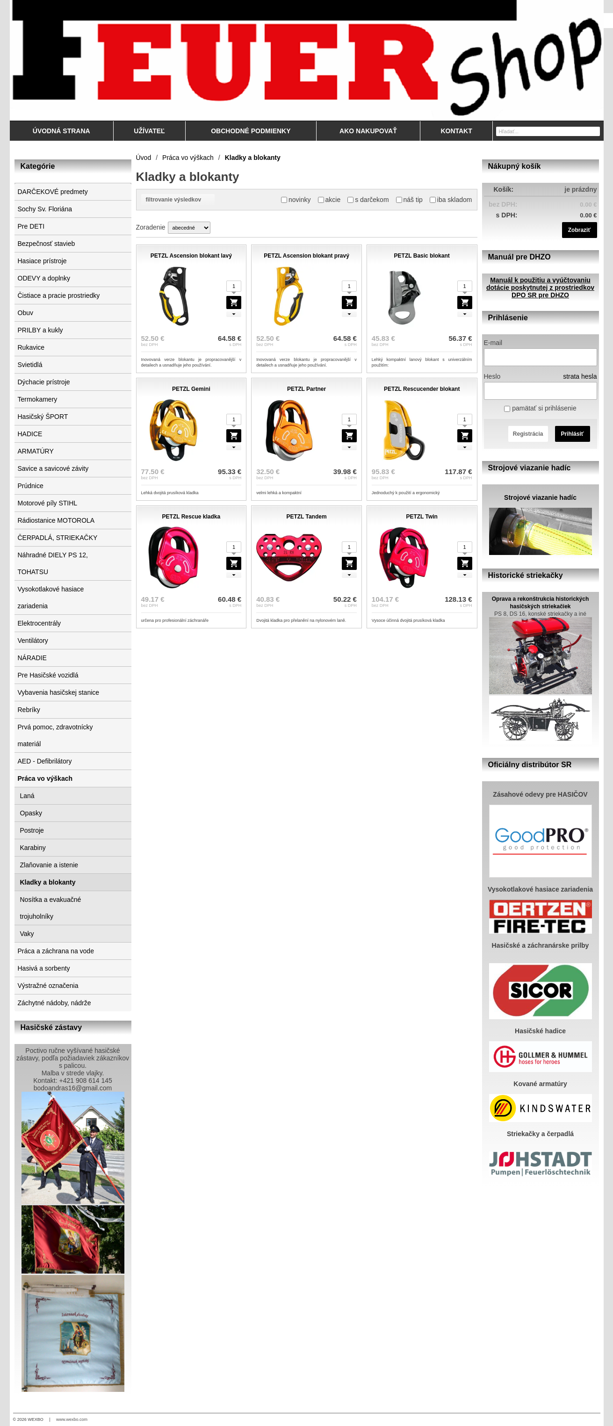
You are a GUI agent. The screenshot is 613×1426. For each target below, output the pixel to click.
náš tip (409, 199)
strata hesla (580, 376)
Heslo (492, 376)
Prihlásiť (572, 434)
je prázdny (580, 189)
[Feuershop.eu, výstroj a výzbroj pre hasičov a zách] (306, 60)
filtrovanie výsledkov (178, 199)
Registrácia (528, 434)
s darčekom (368, 199)
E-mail (493, 342)
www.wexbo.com (71, 1419)
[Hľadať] (594, 131)
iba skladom (451, 199)
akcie (329, 199)
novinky (295, 199)
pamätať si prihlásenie (540, 408)
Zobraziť (579, 230)
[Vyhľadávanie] (548, 131)
